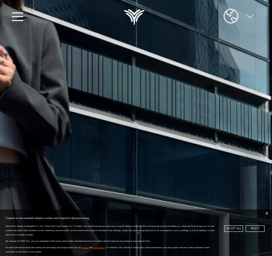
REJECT (255, 228)
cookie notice (99, 247)
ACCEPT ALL (233, 228)
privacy (85, 247)
